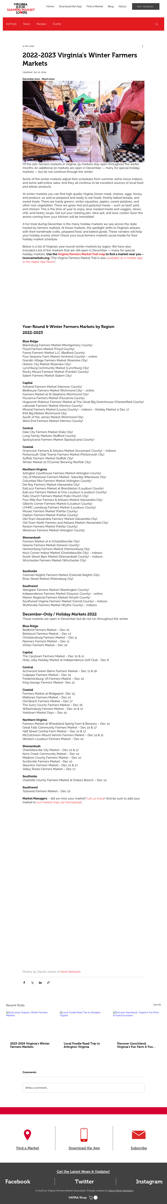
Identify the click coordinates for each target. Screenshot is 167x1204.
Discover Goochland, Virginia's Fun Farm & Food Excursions (136, 1045)
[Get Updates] (145, 6)
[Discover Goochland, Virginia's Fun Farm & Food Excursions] (137, 1024)
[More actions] (142, 46)
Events (57, 23)
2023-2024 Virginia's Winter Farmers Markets (30, 1045)
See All (157, 1004)
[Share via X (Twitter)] (32, 982)
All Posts (11, 23)
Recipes (41, 23)
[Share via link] (48, 982)
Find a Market (27, 1148)
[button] (156, 24)
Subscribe (139, 1148)
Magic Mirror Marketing (121, 1190)
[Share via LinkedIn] (40, 982)
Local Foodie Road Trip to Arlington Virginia (82, 1045)
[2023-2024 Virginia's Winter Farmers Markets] (30, 1024)
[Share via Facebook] (24, 982)
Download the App (84, 1148)
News (26, 23)
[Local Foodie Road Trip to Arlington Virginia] (83, 1024)
